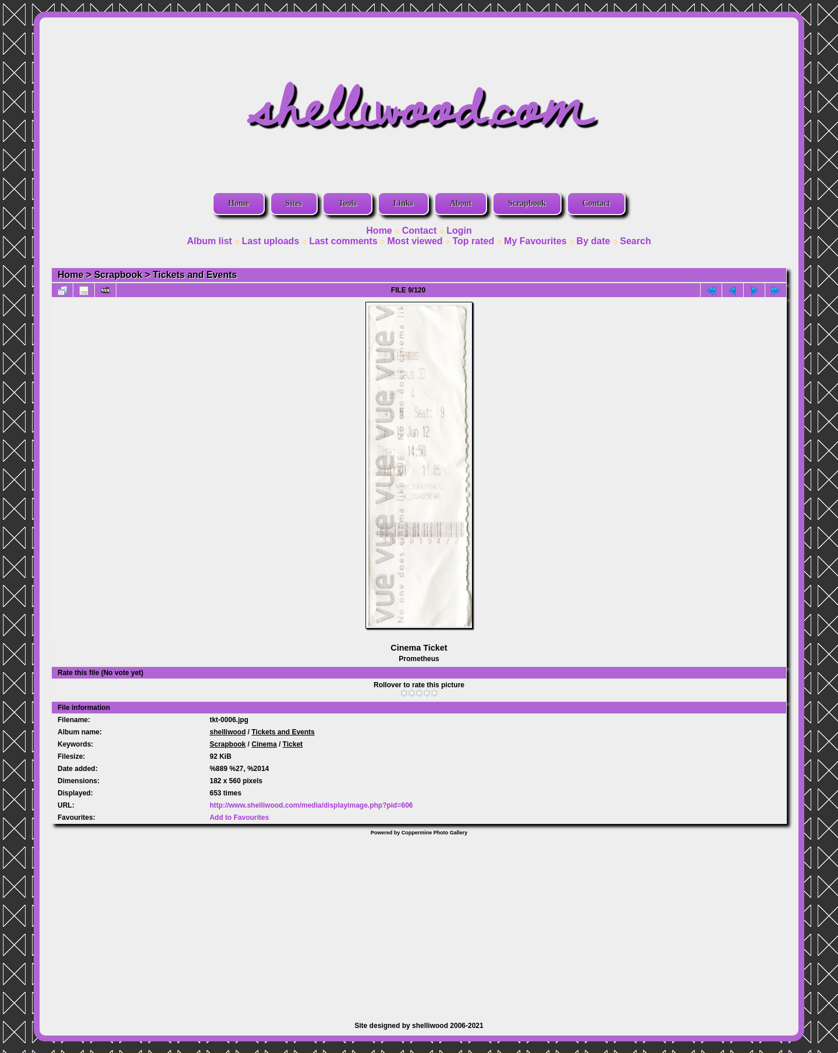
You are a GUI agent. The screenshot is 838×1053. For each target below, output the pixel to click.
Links (403, 203)
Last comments (343, 241)
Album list (209, 241)
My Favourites (535, 241)
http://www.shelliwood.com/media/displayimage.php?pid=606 (311, 805)
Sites (294, 203)
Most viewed (414, 241)
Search (635, 241)
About (460, 203)
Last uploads (271, 241)
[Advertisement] (419, 922)
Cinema (263, 744)
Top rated (473, 241)
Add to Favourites (239, 817)
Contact (596, 203)
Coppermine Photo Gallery (435, 833)
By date (593, 241)
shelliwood (228, 732)
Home (238, 203)
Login (459, 230)
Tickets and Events (195, 275)
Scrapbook (527, 203)
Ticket (293, 744)
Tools (347, 203)
